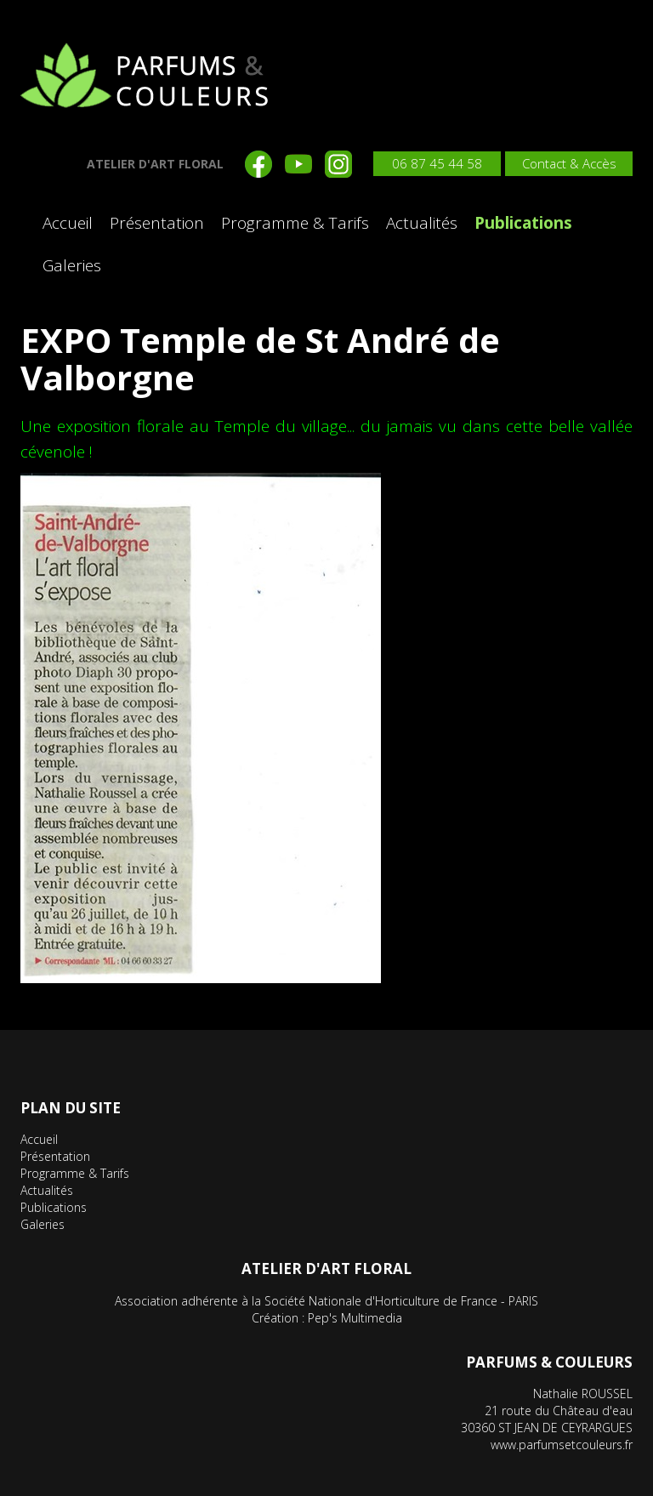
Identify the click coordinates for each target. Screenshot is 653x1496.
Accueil (68, 223)
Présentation (157, 223)
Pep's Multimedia (355, 1318)
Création (275, 1318)
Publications (523, 223)
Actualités (421, 223)
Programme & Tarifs (295, 223)
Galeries (72, 265)
